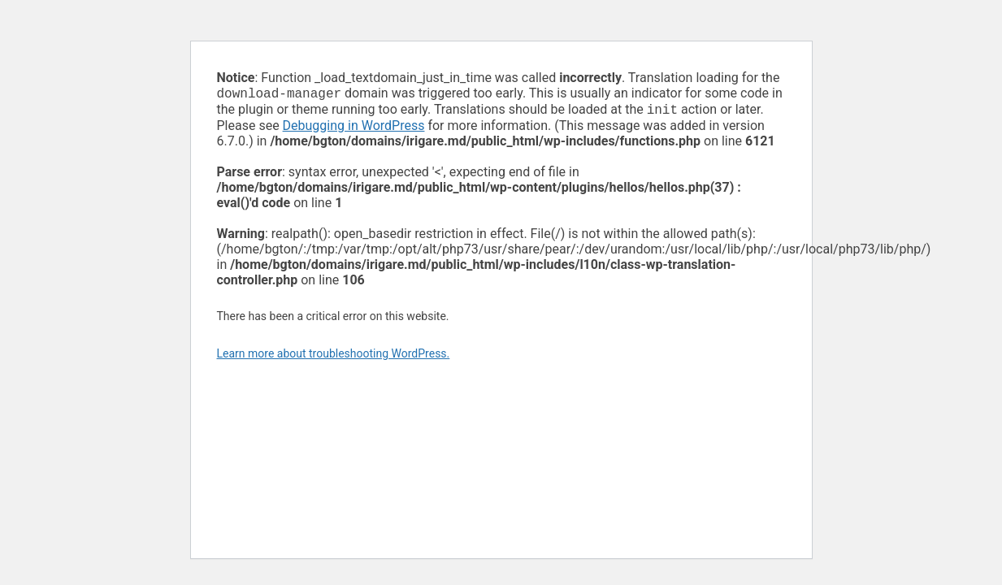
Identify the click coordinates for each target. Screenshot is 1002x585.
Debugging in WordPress (354, 128)
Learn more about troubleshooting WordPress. (333, 356)
